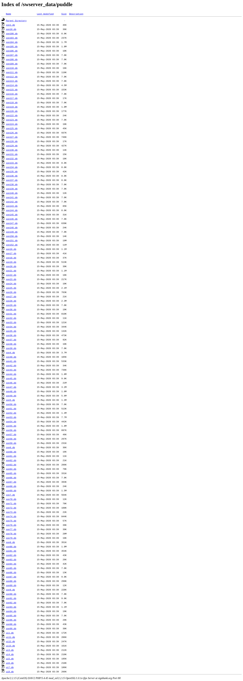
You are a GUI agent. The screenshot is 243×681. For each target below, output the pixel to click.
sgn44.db (11, 374)
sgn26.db (11, 292)
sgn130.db (12, 149)
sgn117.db (12, 98)
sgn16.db (11, 249)
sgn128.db (12, 141)
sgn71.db (11, 503)
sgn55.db (11, 425)
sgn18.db (11, 257)
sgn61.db (11, 455)
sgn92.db (11, 602)
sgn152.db (12, 244)
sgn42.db (11, 365)
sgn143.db (12, 205)
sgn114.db (12, 85)
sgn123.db (12, 119)
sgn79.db (11, 537)
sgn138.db (12, 184)
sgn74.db (11, 516)
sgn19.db (11, 261)
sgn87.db (11, 576)
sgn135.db (12, 171)
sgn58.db (11, 438)
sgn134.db (12, 167)
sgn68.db (11, 486)
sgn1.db (10, 24)
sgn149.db (12, 231)
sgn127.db (12, 136)
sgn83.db (11, 559)
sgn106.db (12, 50)
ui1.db (10, 632)
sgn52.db (11, 412)
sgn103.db (12, 37)
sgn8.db (10, 542)
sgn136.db (12, 175)
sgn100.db (12, 33)
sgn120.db (12, 111)
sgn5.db (10, 399)
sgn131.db (12, 154)
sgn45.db (11, 378)
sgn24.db (11, 283)
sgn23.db (11, 279)
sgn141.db (12, 197)
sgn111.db (12, 72)
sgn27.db (11, 296)
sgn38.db (11, 343)
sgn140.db (12, 193)
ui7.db (10, 667)
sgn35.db (11, 330)
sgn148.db (12, 227)
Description (76, 13)
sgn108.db (12, 59)
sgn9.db (10, 589)
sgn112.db (12, 76)
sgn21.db (11, 270)
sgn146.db (12, 218)
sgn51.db (11, 408)
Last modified (45, 13)
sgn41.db (11, 361)
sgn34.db (11, 326)
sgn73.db (11, 512)
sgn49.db (11, 395)
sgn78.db (11, 533)
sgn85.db (11, 568)
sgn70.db (11, 499)
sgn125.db (12, 128)
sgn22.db (11, 274)
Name (8, 13)
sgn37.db (11, 339)
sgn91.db (11, 598)
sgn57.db (11, 434)
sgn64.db (11, 468)
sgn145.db (12, 214)
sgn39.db (11, 348)
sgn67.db (11, 481)
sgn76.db (11, 524)
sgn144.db (12, 210)
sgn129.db (12, 145)
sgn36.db (11, 335)
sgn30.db (11, 309)
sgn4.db (10, 352)
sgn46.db (11, 382)
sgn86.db (11, 572)
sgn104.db (12, 42)
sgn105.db (12, 46)
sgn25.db (11, 287)
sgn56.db (11, 430)
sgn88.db (11, 581)
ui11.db (10, 637)
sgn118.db (12, 102)
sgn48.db (11, 391)
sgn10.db (11, 29)
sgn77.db (11, 529)
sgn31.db (11, 313)
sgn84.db (11, 563)
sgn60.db (11, 451)
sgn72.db (11, 507)
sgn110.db (12, 67)
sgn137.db (12, 180)
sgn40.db (11, 356)
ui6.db (10, 662)
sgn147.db (12, 223)
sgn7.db (10, 494)
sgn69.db (11, 490)
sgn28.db (11, 300)
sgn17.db (11, 253)
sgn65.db (11, 473)
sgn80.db (11, 546)
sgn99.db (11, 628)
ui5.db (10, 658)
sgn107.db (12, 55)
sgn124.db (12, 124)
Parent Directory (16, 20)
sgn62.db (11, 460)
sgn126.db (12, 132)
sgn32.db (11, 318)
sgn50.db (11, 404)
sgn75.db (11, 520)
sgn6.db (10, 447)
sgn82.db (11, 555)
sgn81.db (11, 550)
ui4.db (10, 654)
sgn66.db (11, 477)
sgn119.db (12, 106)
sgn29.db (11, 305)
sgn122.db (12, 115)
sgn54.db (11, 421)
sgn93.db (11, 606)
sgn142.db (12, 201)
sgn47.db (11, 387)
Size (63, 13)
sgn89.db (11, 585)
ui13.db (10, 645)
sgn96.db (11, 619)
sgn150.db (12, 236)
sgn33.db (11, 322)
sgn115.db (12, 89)
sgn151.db (12, 240)
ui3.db (10, 650)
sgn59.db (11, 443)
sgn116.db (12, 93)
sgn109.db (12, 63)
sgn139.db (12, 188)
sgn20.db (11, 266)
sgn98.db (11, 624)
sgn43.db (11, 369)
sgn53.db (11, 417)
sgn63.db (11, 464)
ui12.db (10, 641)
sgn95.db (11, 615)
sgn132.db (12, 158)
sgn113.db (12, 80)
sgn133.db (12, 162)
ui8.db (10, 671)
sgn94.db (11, 611)
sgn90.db (11, 593)
